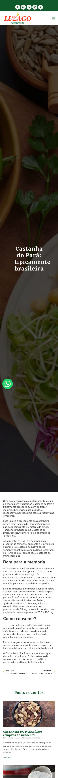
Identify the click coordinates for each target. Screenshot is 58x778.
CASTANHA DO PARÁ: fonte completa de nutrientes (22, 733)
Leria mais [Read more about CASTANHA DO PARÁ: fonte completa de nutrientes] (7, 757)
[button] (54, 18)
